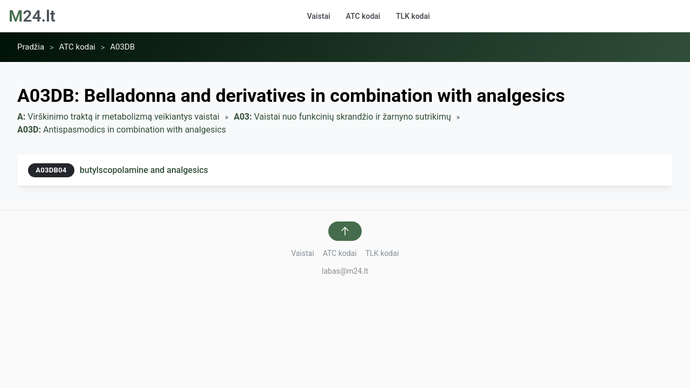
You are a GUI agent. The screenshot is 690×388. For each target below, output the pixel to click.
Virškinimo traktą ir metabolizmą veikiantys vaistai (118, 117)
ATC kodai (363, 16)
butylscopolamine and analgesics (144, 170)
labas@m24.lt (345, 271)
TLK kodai (413, 16)
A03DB (122, 47)
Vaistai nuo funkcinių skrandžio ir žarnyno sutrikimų (342, 117)
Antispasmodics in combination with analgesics (121, 130)
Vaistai (318, 16)
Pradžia (30, 47)
